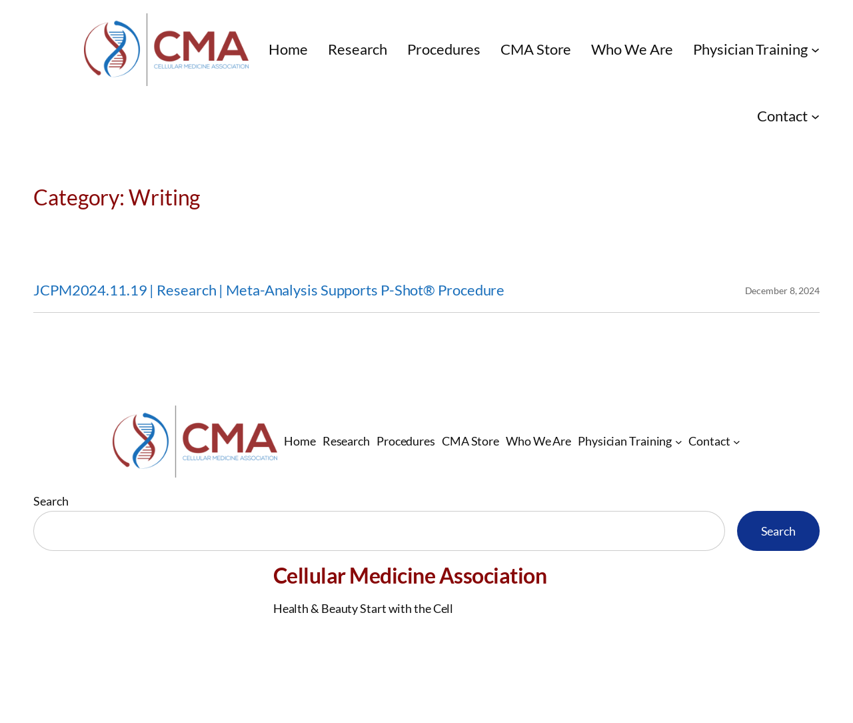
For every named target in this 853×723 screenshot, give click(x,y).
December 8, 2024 (782, 290)
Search (50, 501)
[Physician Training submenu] (815, 49)
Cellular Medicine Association (410, 575)
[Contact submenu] (815, 115)
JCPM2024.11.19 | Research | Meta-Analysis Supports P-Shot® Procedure (268, 290)
